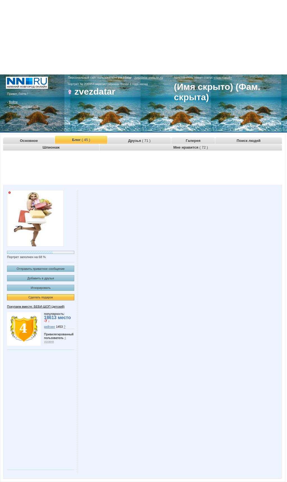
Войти (13, 102)
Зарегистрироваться (23, 106)
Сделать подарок (40, 297)
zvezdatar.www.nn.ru (148, 77)
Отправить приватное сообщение (40, 268)
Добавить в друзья (40, 278)
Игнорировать (41, 287)
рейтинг (49, 326)
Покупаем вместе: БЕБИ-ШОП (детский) (35, 306)
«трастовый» (223, 77)
